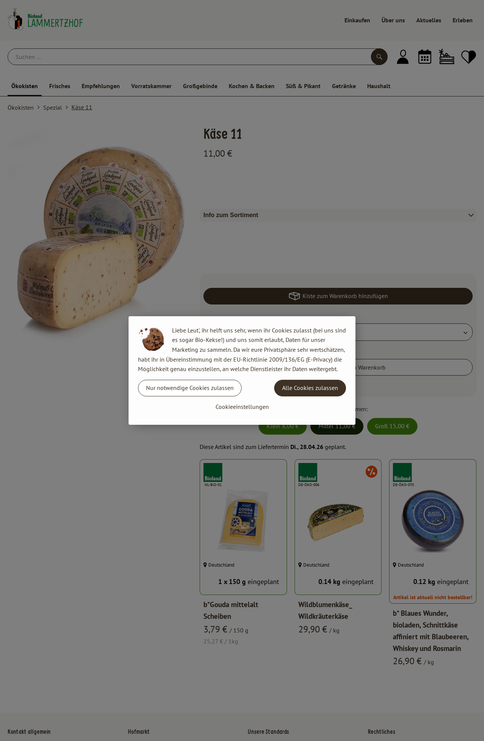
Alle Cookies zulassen (310, 387)
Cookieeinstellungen (242, 406)
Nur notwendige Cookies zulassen (190, 387)
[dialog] (242, 370)
